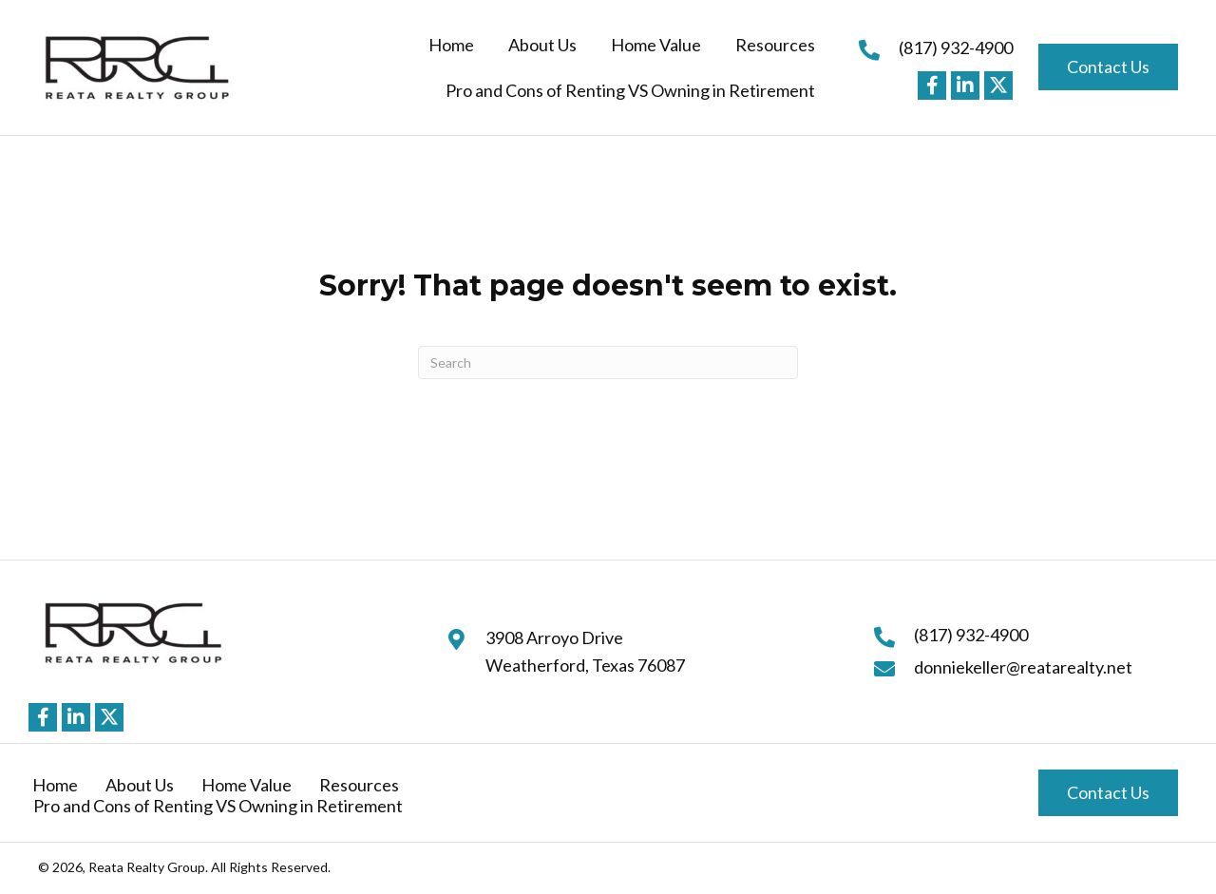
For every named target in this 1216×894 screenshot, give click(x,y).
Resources (359, 784)
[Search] (608, 362)
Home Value (246, 784)
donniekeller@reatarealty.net (1023, 666)
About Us (139, 784)
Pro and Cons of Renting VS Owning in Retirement (218, 805)
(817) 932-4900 (956, 47)
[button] (932, 85)
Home (55, 784)
